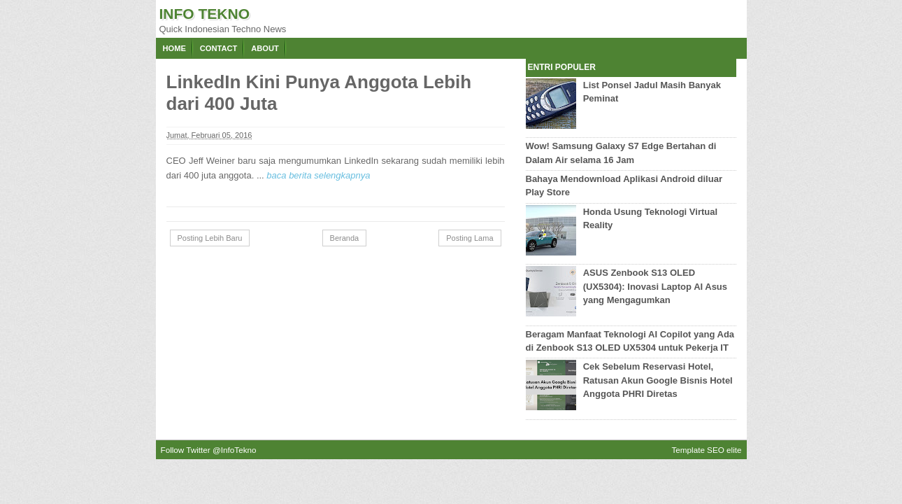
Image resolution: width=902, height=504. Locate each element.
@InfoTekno (235, 449)
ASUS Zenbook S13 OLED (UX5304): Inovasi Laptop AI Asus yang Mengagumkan (655, 286)
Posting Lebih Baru (210, 238)
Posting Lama (469, 238)
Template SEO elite (706, 449)
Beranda (344, 238)
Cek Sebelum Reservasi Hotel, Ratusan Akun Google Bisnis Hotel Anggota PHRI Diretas (658, 380)
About (265, 48)
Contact (218, 48)
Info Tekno (204, 14)
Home (174, 48)
